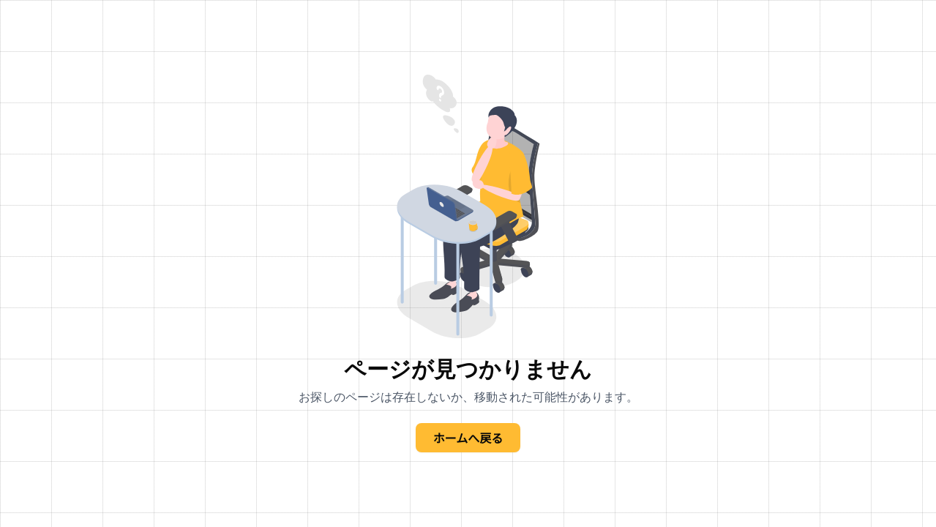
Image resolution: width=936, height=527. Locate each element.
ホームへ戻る (468, 437)
